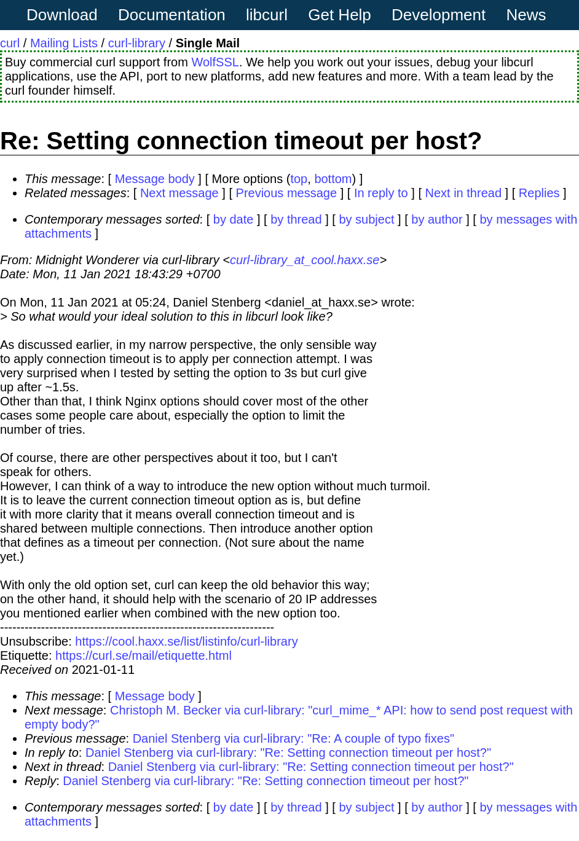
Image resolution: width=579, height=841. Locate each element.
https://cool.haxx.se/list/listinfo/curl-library (186, 641)
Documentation (172, 15)
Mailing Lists (64, 43)
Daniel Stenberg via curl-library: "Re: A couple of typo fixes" (293, 738)
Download (62, 15)
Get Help (339, 15)
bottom (333, 179)
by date (233, 219)
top (298, 179)
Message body (155, 179)
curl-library (136, 43)
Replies (539, 193)
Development (439, 15)
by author (436, 219)
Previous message (286, 193)
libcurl (267, 15)
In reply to (381, 193)
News (526, 15)
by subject (366, 219)
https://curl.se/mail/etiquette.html (143, 655)
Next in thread (463, 193)
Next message (179, 193)
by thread (295, 219)
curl (10, 43)
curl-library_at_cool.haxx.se (304, 260)
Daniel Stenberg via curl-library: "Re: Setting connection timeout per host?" (288, 752)
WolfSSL (214, 62)
